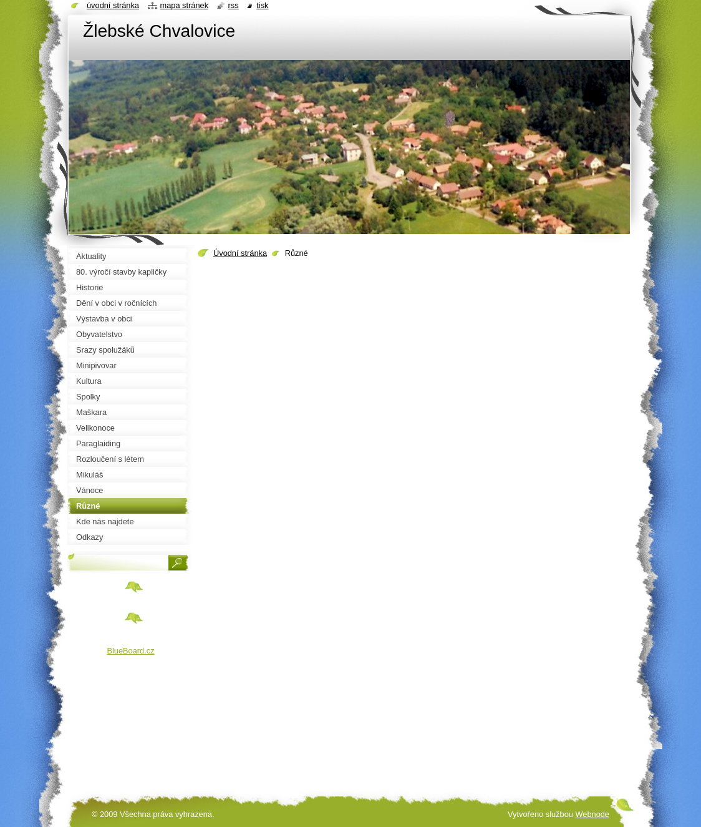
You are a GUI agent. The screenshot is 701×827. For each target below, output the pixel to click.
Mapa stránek (184, 5)
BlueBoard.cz (130, 650)
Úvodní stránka (240, 253)
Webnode (592, 814)
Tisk (262, 5)
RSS (233, 5)
